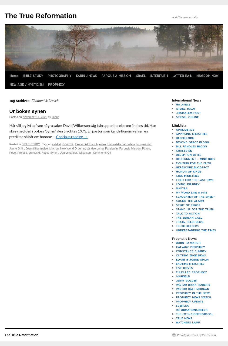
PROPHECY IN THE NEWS (193, 293)
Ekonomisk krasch (86, 144)
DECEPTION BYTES (188, 155)
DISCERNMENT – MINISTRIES (195, 159)
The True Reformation (41, 16)
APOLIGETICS (185, 129)
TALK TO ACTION (188, 213)
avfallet (56, 144)
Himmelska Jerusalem (121, 144)
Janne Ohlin (16, 148)
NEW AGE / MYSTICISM (27, 84)
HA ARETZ (183, 104)
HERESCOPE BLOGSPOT (192, 167)
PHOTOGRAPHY (59, 75)
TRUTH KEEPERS (187, 226)
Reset (45, 152)
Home (14, 75)
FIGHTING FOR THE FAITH (193, 163)
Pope (12, 152)
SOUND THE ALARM (190, 201)
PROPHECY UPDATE (189, 301)
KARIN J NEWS (86, 75)
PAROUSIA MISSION (116, 75)
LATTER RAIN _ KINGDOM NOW (195, 75)
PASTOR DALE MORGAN (192, 289)
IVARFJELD (183, 276)
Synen (54, 152)
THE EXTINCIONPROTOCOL (194, 314)
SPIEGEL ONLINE (187, 117)
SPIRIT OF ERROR (188, 205)
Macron (54, 148)
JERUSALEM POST (188, 113)
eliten (102, 144)
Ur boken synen (27, 111)
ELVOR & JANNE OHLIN (192, 259)
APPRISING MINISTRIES (192, 134)
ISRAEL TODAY (186, 108)
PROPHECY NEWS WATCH (193, 297)
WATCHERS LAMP (188, 322)
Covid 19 (67, 144)
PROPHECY (56, 84)
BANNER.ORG (185, 138)
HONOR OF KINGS (188, 171)
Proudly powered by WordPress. (196, 335)
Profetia (22, 152)
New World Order (71, 148)
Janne (55, 117)
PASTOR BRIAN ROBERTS (193, 284)
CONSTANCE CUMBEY (191, 251)
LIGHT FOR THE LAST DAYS (195, 180)
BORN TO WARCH (188, 243)
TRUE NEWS (184, 318)
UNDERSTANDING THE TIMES (196, 230)
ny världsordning (93, 148)
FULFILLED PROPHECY (191, 272)
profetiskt (34, 152)
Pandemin (111, 148)
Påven (146, 148)
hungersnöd (143, 144)
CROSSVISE (184, 150)
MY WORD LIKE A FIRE (191, 192)
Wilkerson (85, 152)
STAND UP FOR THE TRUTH (195, 209)
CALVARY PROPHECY (190, 247)
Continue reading (72, 136)
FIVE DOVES (184, 268)
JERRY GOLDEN (186, 280)
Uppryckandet (68, 152)
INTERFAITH (159, 75)
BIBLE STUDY (33, 75)
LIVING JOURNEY (188, 184)
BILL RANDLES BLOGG (191, 146)
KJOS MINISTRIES (187, 175)
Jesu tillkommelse (37, 148)
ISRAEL (140, 75)
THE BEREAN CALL (189, 217)
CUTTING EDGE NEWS (191, 255)
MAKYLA (182, 188)
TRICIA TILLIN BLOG (189, 222)
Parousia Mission (130, 148)
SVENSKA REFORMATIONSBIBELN (192, 307)
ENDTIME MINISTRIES (190, 263)
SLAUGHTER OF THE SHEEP (195, 196)
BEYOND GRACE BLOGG (192, 142)
